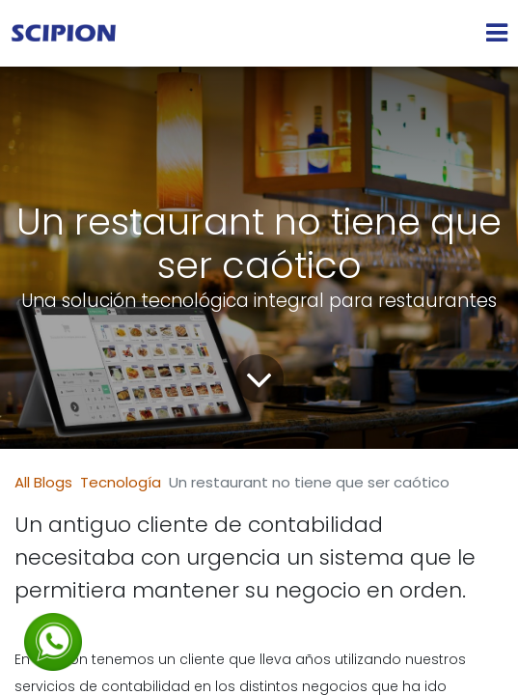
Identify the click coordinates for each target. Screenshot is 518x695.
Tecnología (120, 482)
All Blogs (43, 482)
